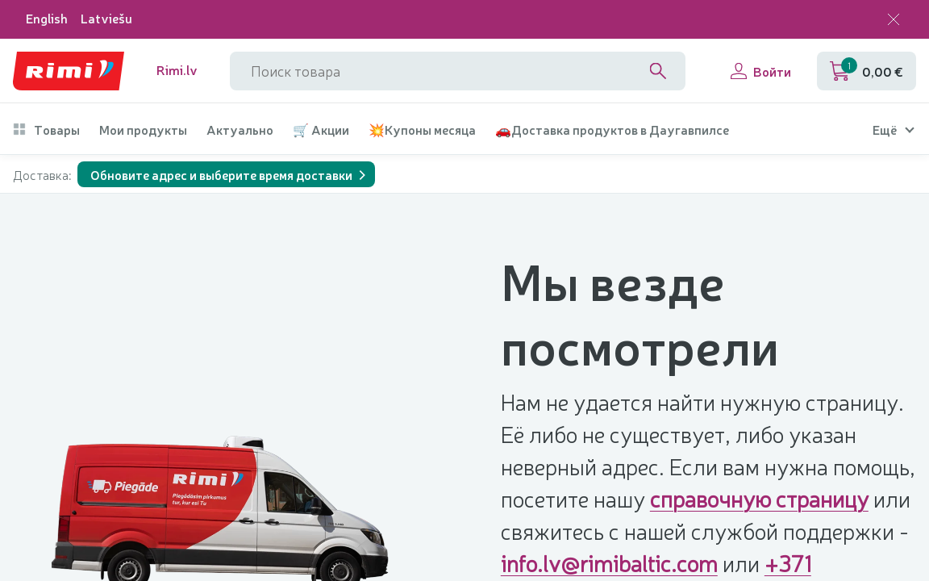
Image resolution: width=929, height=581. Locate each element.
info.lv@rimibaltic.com (609, 562)
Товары (46, 129)
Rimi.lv (177, 69)
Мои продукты (143, 129)
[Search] (658, 71)
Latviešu (106, 18)
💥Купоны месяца (422, 129)
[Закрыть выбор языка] (893, 19)
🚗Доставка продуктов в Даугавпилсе (612, 129)
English (47, 18)
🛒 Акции (321, 129)
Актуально (239, 129)
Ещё (885, 129)
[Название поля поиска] (457, 71)
